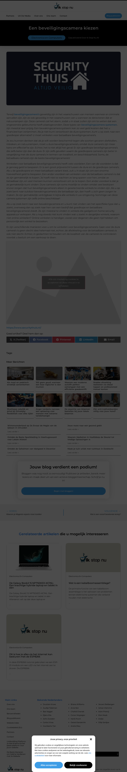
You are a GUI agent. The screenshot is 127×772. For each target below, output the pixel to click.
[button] (91, 739)
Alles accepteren (49, 765)
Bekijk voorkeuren (78, 765)
